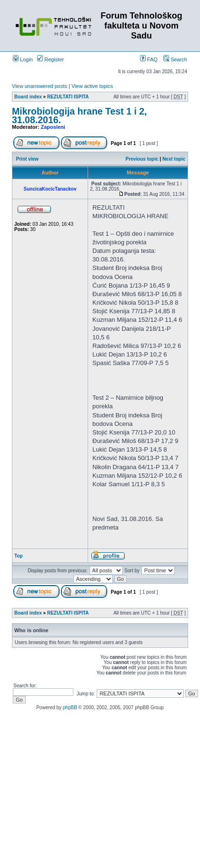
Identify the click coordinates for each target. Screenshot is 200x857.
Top (18, 555)
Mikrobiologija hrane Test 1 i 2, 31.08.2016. (79, 115)
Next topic (173, 159)
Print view (27, 159)
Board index (28, 96)
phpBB (70, 707)
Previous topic (142, 159)
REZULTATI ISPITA (68, 96)
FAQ (149, 59)
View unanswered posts (39, 86)
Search (175, 59)
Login (23, 59)
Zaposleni (53, 127)
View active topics (92, 86)
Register (50, 59)
